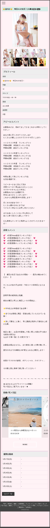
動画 (10, 505)
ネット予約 (31, 505)
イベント (16, 505)
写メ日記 (4, 505)
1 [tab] (20, 439)
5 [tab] (30, 439)
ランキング (29, 503)
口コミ (46, 505)
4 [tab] (28, 439)
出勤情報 (21, 503)
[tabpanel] (25, 417)
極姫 (15, 503)
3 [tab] (25, 439)
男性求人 (21, 507)
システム (23, 505)
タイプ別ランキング (40, 503)
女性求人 (29, 507)
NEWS (10, 503)
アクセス (40, 505)
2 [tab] (22, 439)
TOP (4, 503)
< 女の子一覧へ (8, 494)
